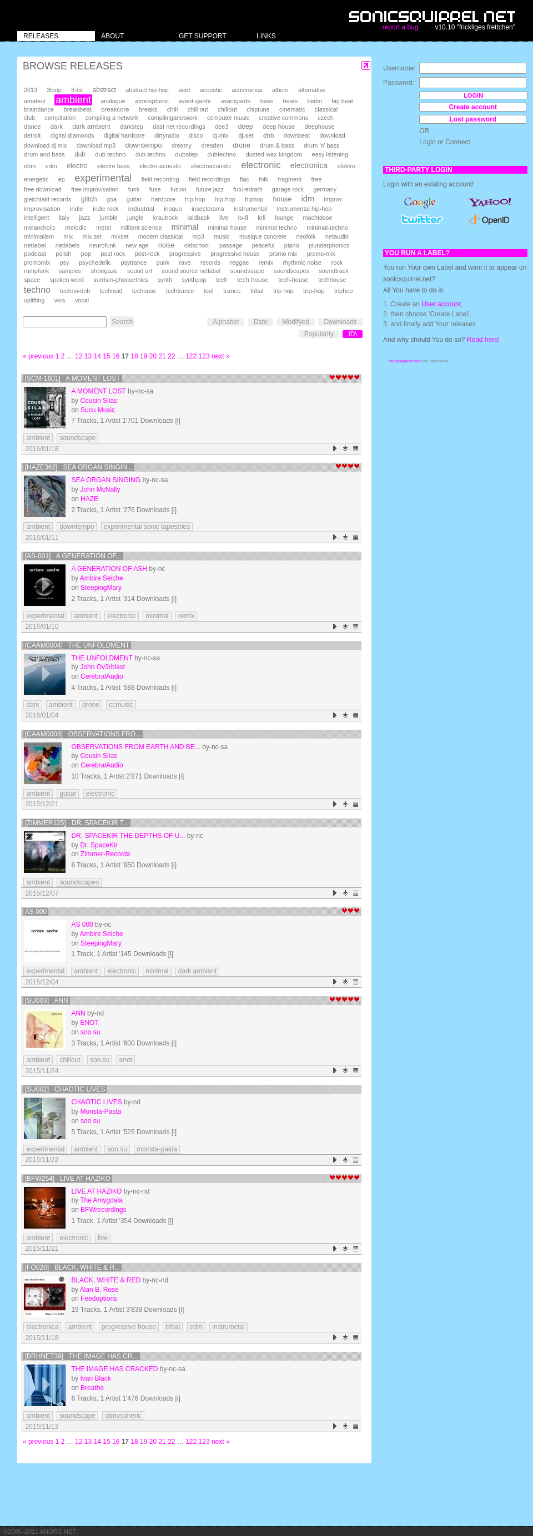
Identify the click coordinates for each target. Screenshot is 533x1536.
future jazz (210, 189)
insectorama (208, 208)
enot (125, 1060)
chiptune (258, 109)
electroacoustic (211, 166)
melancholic (40, 227)
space (32, 279)
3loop (54, 90)
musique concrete (262, 236)
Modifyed (295, 322)
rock (337, 262)
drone (241, 145)
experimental (103, 178)
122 (191, 356)
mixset (119, 236)
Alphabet (226, 322)
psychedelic (95, 262)
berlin (315, 101)
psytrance (134, 262)
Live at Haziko (96, 1191)
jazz (84, 217)
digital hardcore (124, 135)
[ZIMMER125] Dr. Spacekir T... (77, 823)
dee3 (221, 126)
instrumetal (228, 1327)
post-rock (147, 253)
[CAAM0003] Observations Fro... (83, 734)
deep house (279, 126)
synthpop (194, 279)
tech (222, 279)
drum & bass (277, 145)
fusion (178, 189)
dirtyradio (166, 135)
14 (97, 356)
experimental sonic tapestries (147, 526)
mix (68, 236)
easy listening (330, 154)
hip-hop (225, 199)
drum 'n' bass (321, 145)
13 (88, 356)
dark (57, 126)
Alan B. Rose (99, 1290)
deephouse (320, 126)
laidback (199, 217)
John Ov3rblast (102, 667)
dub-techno (150, 154)
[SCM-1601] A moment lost (72, 378)
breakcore (115, 109)
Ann (78, 1013)
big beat (342, 101)
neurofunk (102, 245)
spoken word (67, 279)
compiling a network (112, 117)
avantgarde (235, 101)
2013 (30, 90)
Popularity (319, 334)
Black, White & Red (105, 1280)
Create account (473, 107)
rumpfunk (36, 270)
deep (245, 126)
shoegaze (103, 270)
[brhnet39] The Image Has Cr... (81, 1356)
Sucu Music (98, 410)
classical (326, 109)
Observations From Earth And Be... (135, 747)
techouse (144, 290)
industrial (141, 208)
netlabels (68, 245)
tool (209, 290)
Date (261, 322)
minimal (185, 227)
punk (163, 262)
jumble (109, 217)
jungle (135, 217)
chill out (198, 109)
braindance (39, 109)
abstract (104, 90)
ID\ (352, 334)
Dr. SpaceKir (98, 845)
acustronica (247, 90)
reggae (239, 262)
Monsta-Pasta (100, 1111)
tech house (253, 279)
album (280, 90)
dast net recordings (179, 126)
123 (204, 356)
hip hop (195, 199)
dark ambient (91, 126)
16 (115, 356)
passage (230, 245)
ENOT (89, 1023)
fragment (289, 179)
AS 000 (36, 912)
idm (307, 198)
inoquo (173, 208)
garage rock (288, 189)
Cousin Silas (98, 401)
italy (64, 217)
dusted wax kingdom (273, 154)
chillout (227, 109)
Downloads (340, 322)
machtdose (318, 217)
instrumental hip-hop (304, 208)
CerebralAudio (102, 676)
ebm (30, 166)
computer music (228, 117)
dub (80, 154)
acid (184, 90)
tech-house (293, 279)
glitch (89, 199)
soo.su (99, 1060)
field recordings (209, 179)
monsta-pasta (157, 1149)
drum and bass (44, 154)
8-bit (77, 90)
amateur (35, 101)
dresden (212, 145)
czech (325, 117)
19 (143, 356)
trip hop (283, 290)
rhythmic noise (302, 262)
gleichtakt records (47, 199)
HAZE (89, 499)
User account (441, 304)
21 (161, 356)
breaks (148, 109)
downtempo (143, 145)
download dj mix (45, 145)
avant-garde (194, 101)
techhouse (332, 279)
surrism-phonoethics (120, 279)
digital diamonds (72, 135)
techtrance (180, 290)
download (332, 135)
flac (244, 179)
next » (221, 356)
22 (171, 356)
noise (166, 245)
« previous (38, 356)
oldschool (197, 245)
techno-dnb (75, 290)
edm (51, 166)
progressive (185, 253)
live (223, 217)
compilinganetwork (172, 117)
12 (78, 356)
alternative (312, 90)
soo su (90, 1032)
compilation (60, 117)
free (316, 179)
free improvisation (94, 189)
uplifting (34, 300)
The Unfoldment (101, 658)
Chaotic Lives (96, 1102)
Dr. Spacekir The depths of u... (128, 836)
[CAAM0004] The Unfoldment (77, 645)
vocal (82, 300)
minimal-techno (327, 227)
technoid (111, 290)
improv (333, 199)
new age (136, 245)
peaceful (263, 245)
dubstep (186, 154)
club (29, 117)
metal (103, 227)
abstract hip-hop (146, 90)
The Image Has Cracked (114, 1369)
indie (76, 208)
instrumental (250, 208)
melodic (75, 227)
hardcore (163, 199)
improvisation (42, 208)
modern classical (160, 236)
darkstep (131, 126)
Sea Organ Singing (105, 480)
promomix (37, 262)
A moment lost (98, 391)
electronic (260, 165)
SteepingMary (101, 588)
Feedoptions (99, 1298)
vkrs (60, 300)
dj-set (246, 135)
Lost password (472, 119)
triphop (343, 290)
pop (86, 253)
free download (43, 189)
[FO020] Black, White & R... (72, 1267)
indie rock (105, 208)
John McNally (100, 489)
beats (290, 101)
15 (106, 356)
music (221, 236)
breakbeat (77, 109)
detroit (32, 135)
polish (63, 253)
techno (37, 290)
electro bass (113, 166)
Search (122, 322)
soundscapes (291, 270)
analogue (112, 101)
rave (184, 262)
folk (263, 179)
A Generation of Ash (109, 569)
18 (134, 356)
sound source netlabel (191, 270)
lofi (261, 217)
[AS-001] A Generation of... (73, 556)
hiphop (254, 199)
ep (61, 179)
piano (291, 245)
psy (64, 262)
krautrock (165, 217)
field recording (160, 179)
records (210, 262)
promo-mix (321, 253)
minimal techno (276, 227)
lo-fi (243, 217)
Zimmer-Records (105, 854)
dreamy (182, 145)
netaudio (337, 236)
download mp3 (96, 145)
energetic (36, 179)
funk (134, 189)
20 (153, 356)
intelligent (36, 217)
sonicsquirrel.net (405, 360)
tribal (257, 290)
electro (77, 166)
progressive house (234, 253)
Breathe (92, 1388)
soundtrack (333, 270)
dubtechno (222, 154)
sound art (139, 270)
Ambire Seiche (101, 578)
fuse (155, 189)
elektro (346, 166)
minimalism (39, 236)
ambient (73, 99)
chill (172, 109)
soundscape (247, 270)
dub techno (110, 154)
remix (266, 262)
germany (324, 189)
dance (32, 126)
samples (70, 270)
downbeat (297, 135)
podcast (35, 253)
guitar (134, 199)
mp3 (198, 236)
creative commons (284, 117)
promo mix (283, 253)
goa (112, 199)
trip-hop (314, 290)
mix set (92, 236)
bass (266, 101)
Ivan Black (95, 1378)
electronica (309, 165)
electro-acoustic (160, 166)
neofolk (305, 236)
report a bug (401, 27)
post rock (113, 253)
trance (232, 290)
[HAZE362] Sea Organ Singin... (79, 467)
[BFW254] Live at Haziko (67, 1179)
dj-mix (221, 135)
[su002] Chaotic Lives (65, 1089)
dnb (268, 135)
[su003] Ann (46, 1000)
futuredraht (247, 189)
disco (196, 135)
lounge (284, 217)
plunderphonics (329, 245)
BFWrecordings (103, 1210)
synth (165, 279)
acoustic (211, 90)
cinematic (292, 109)
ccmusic (121, 705)
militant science (141, 227)
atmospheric (152, 101)
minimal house (227, 227)
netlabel (35, 245)
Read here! (483, 339)
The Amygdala (101, 1200)
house (282, 199)
